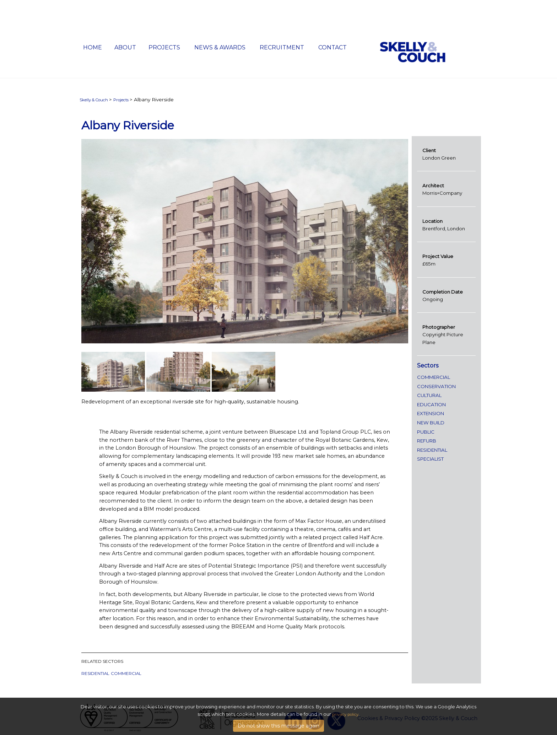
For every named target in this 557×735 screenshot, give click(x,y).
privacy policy (345, 721)
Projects (164, 47)
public (425, 432)
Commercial (126, 673)
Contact (332, 47)
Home (92, 47)
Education (431, 404)
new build (430, 422)
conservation (436, 386)
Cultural (429, 395)
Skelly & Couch (94, 99)
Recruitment (282, 47)
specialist (430, 459)
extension (430, 413)
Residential (95, 673)
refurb (426, 441)
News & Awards (219, 47)
